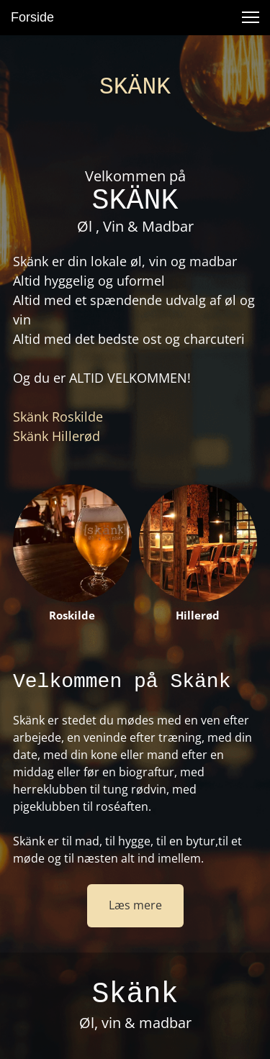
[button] (250, 17)
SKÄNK (135, 87)
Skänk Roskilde (58, 416)
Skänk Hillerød (56, 436)
